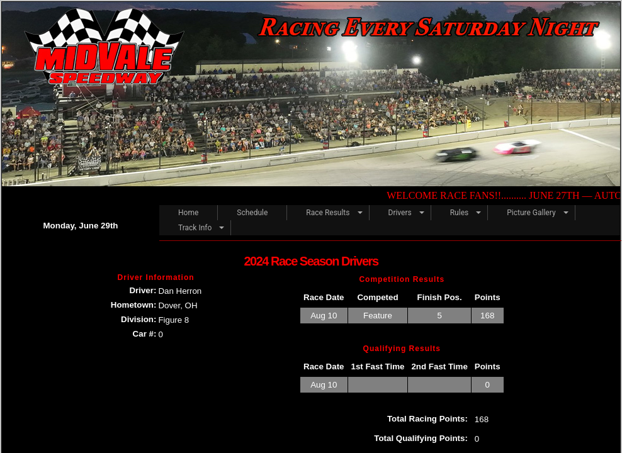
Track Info (195, 227)
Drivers (400, 212)
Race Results (327, 212)
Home (188, 212)
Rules (459, 212)
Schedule (252, 212)
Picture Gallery (531, 212)
